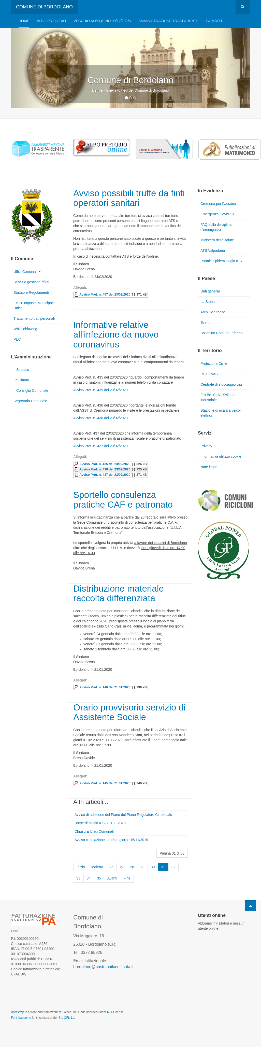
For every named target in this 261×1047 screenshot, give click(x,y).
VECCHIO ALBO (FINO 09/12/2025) (102, 21)
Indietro (97, 867)
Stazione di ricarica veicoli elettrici (220, 412)
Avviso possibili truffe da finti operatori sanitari (129, 198)
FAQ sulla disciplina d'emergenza (215, 227)
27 (122, 867)
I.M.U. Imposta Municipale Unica (34, 305)
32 (173, 867)
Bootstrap (17, 1012)
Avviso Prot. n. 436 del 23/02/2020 (100, 418)
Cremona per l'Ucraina (218, 204)
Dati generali (210, 291)
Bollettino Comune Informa (221, 333)
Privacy (206, 446)
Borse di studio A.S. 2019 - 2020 (100, 823)
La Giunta (21, 380)
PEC (17, 339)
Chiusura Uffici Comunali (94, 831)
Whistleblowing (25, 329)
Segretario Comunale (30, 401)
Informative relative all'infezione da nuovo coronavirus (116, 334)
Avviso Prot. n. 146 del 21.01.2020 (104, 687)
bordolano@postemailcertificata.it (103, 967)
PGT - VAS (209, 374)
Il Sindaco (21, 370)
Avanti (112, 878)
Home (24, 21)
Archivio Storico (212, 312)
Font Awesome (21, 1018)
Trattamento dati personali (34, 318)
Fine (126, 878)
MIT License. (115, 1012)
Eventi (205, 322)
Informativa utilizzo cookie (220, 456)
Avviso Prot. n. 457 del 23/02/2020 (104, 294)
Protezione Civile (213, 363)
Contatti (215, 21)
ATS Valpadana (212, 250)
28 (132, 867)
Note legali (208, 467)
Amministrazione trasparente (168, 21)
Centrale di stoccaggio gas (221, 384)
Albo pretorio (51, 21)
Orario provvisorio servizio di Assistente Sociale (129, 712)
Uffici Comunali (27, 272)
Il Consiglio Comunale (30, 390)
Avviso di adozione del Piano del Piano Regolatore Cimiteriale (123, 815)
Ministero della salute (217, 240)
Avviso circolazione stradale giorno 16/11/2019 (111, 840)
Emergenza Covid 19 (217, 214)
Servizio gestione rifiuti (31, 282)
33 (78, 878)
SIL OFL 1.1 (67, 1018)
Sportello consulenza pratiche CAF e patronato (123, 500)
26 (111, 867)
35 (99, 878)
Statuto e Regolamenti (31, 292)
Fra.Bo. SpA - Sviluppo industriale (218, 397)
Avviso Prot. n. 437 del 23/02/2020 (100, 446)
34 (89, 878)
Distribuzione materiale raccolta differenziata (118, 593)
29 (142, 867)
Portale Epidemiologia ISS (221, 261)
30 (153, 867)
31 (163, 867)
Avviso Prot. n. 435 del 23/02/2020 (100, 390)
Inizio (81, 867)
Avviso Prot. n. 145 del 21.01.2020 (104, 783)
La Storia (207, 302)
